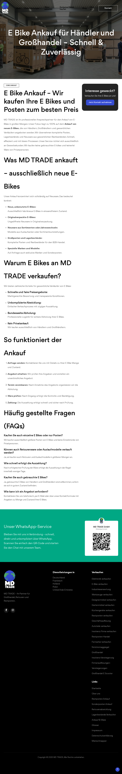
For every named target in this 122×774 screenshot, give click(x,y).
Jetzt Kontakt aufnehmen (100, 102)
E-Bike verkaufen (100, 584)
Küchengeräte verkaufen (103, 610)
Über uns (92, 8)
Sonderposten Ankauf (102, 704)
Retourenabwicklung (101, 709)
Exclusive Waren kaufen (67, 8)
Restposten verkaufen (102, 616)
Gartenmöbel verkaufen (103, 605)
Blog (84, 8)
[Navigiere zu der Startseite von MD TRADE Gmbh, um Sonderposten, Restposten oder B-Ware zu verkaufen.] (10, 579)
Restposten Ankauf (101, 699)
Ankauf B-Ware (99, 720)
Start (18, 8)
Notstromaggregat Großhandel (100, 650)
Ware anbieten (49, 8)
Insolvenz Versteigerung (103, 658)
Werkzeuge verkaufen (102, 595)
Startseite (96, 688)
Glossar (95, 725)
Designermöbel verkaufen (104, 600)
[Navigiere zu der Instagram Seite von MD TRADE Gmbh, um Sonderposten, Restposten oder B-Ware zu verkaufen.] (12, 610)
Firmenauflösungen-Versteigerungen (101, 665)
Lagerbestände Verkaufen (104, 715)
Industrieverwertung (101, 589)
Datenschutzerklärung (102, 736)
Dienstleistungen (32, 8)
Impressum (97, 730)
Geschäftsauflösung (101, 621)
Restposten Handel (101, 637)
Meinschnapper (99, 741)
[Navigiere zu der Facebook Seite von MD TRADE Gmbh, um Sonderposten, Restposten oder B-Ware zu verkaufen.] (6, 610)
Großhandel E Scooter (102, 673)
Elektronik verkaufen (101, 579)
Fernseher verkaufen (101, 642)
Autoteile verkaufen (101, 626)
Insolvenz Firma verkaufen (104, 631)
